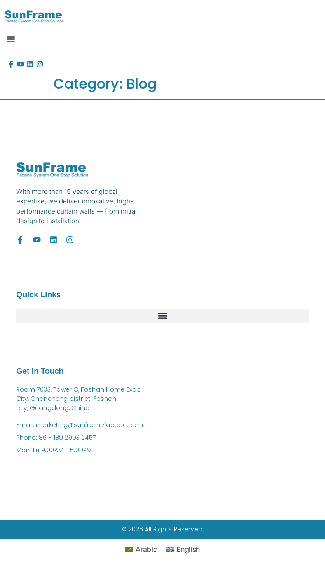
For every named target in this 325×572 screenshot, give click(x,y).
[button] (10, 38)
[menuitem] (141, 549)
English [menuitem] (188, 549)
